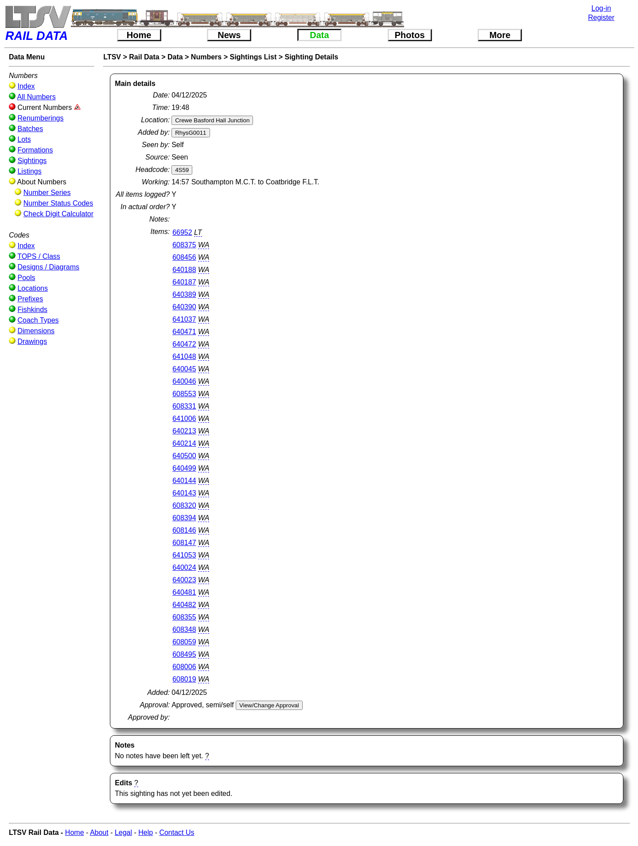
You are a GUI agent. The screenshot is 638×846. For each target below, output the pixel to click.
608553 (184, 394)
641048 (184, 356)
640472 (184, 344)
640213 (184, 431)
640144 (184, 480)
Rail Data (144, 57)
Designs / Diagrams (48, 267)
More (499, 35)
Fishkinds (32, 309)
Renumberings (40, 118)
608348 (184, 629)
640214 (184, 443)
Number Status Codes (58, 203)
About (99, 832)
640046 (184, 381)
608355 (184, 617)
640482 (184, 604)
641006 (184, 418)
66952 (182, 232)
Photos (410, 35)
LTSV (112, 57)
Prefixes (30, 299)
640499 (184, 468)
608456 (184, 257)
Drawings (32, 341)
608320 (184, 505)
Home (139, 35)
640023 (184, 580)
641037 (184, 319)
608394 (184, 518)
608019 (184, 679)
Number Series (47, 192)
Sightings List (253, 57)
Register (601, 17)
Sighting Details (311, 57)
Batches (30, 129)
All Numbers (36, 97)
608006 (184, 667)
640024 (184, 567)
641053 (184, 555)
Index (26, 86)
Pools (26, 277)
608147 (184, 542)
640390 (184, 307)
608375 (184, 245)
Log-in (601, 8)
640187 (184, 282)
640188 (184, 269)
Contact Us (176, 832)
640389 (184, 294)
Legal (123, 832)
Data (319, 35)
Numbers (206, 57)
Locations (32, 288)
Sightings (32, 160)
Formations (35, 150)
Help (145, 832)
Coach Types (37, 320)
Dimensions (35, 331)
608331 (184, 406)
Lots (24, 139)
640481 (184, 592)
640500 (184, 456)
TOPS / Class (38, 256)
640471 (184, 331)
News (229, 35)
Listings (29, 171)
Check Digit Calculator (58, 214)
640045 (184, 369)
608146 (184, 530)
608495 (184, 654)
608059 (184, 642)
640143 (184, 493)
